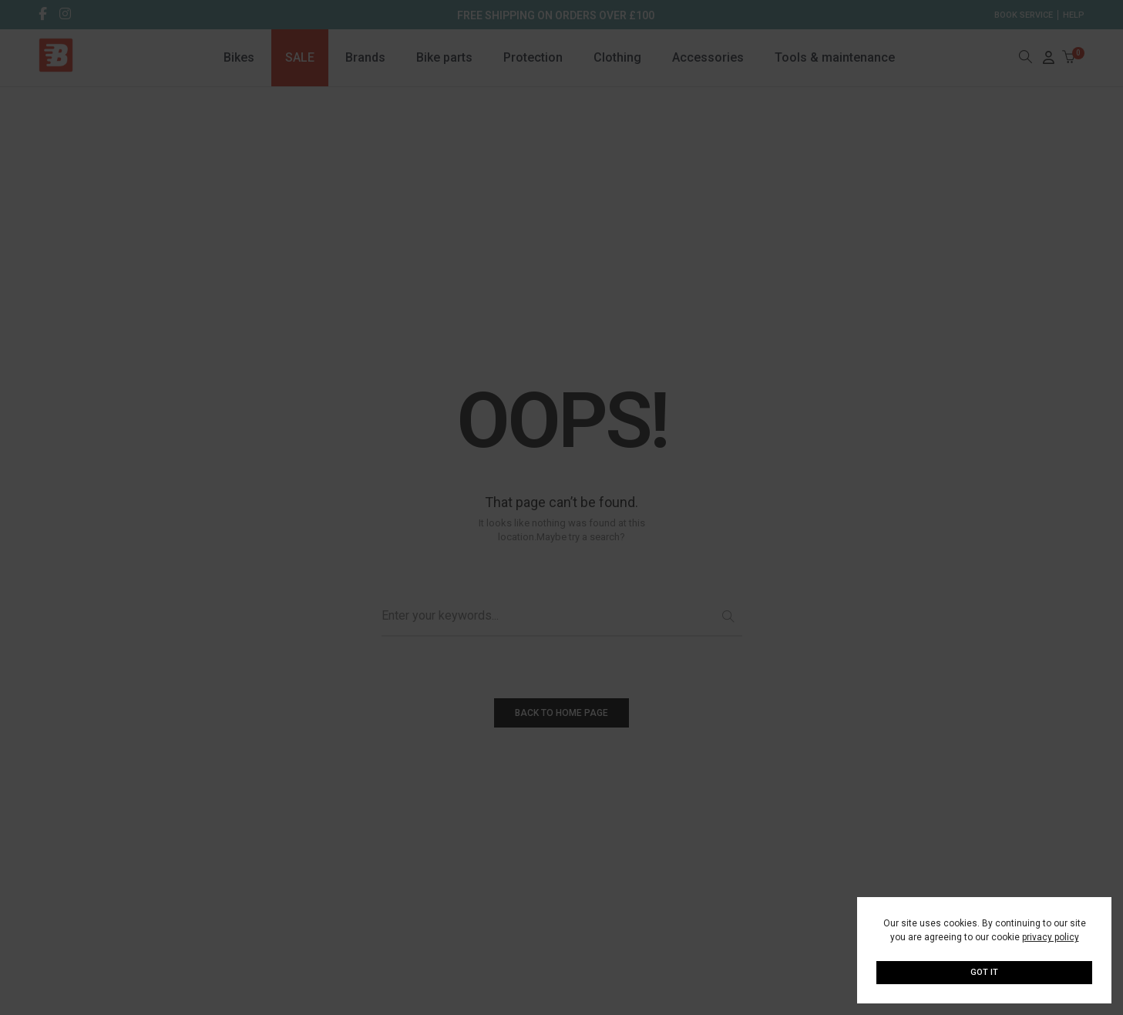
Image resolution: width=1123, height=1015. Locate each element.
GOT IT (984, 972)
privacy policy (1050, 937)
